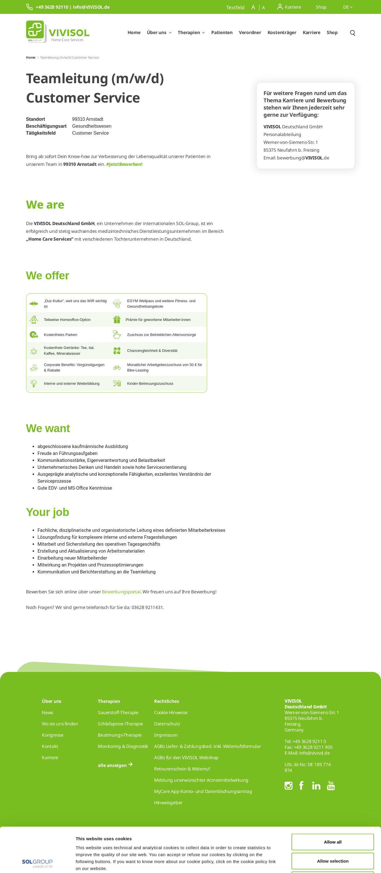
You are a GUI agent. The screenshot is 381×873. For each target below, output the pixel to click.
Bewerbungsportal (121, 591)
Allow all (333, 797)
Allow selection (332, 816)
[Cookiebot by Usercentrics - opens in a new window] (37, 861)
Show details (299, 861)
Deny (333, 835)
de (348, 7)
